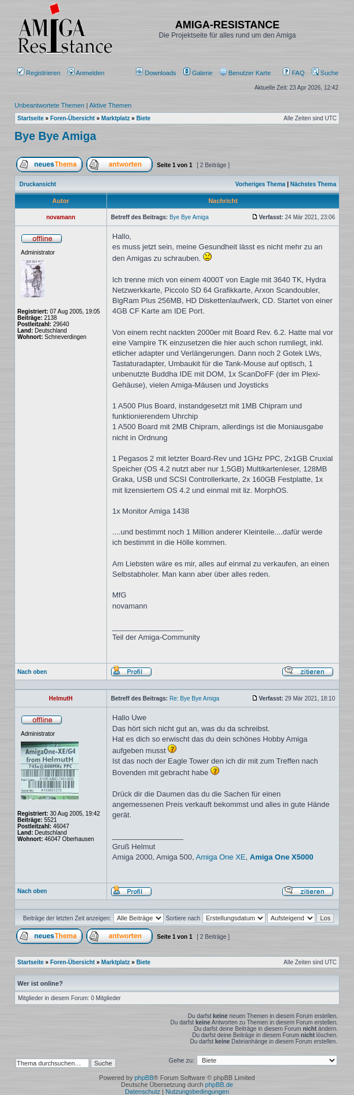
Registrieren (38, 72)
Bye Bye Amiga (55, 136)
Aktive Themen (110, 105)
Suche (325, 72)
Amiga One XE (221, 857)
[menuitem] (157, 72)
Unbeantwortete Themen (49, 105)
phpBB (143, 1077)
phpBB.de (219, 1084)
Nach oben (32, 672)
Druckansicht (38, 184)
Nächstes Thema (313, 184)
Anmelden (87, 72)
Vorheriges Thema (260, 184)
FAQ (293, 72)
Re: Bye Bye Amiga (194, 698)
